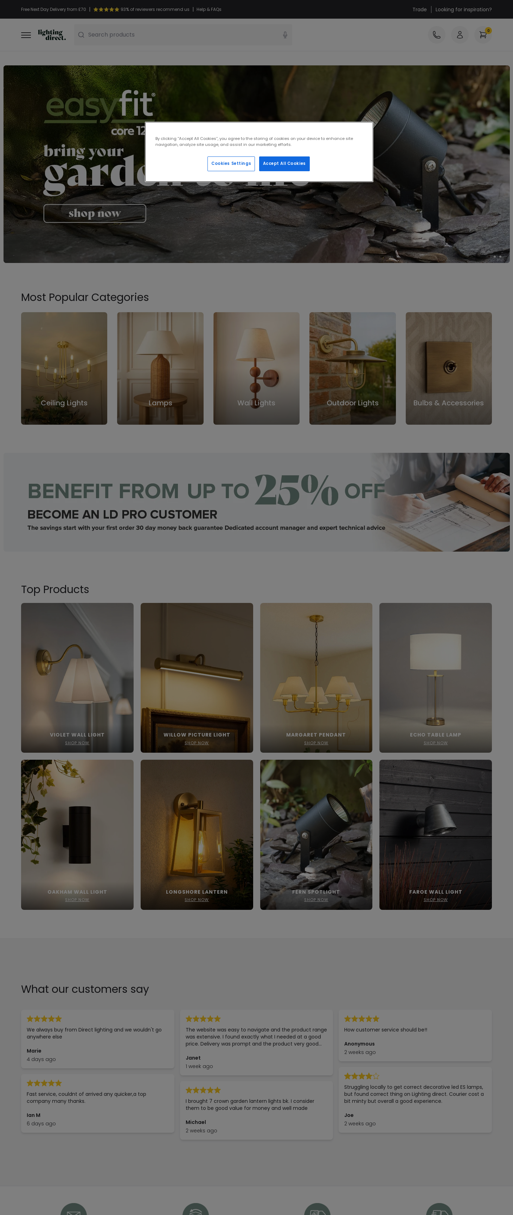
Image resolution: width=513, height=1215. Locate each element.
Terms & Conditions (165, 1061)
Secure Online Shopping (170, 1051)
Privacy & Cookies (163, 1070)
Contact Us (35, 1061)
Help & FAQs (36, 1051)
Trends (149, 1100)
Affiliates (271, 1070)
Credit (148, 1110)
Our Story (272, 1051)
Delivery (30, 1070)
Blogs (267, 1061)
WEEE (27, 1090)
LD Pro (148, 1090)
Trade (419, 9)
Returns (30, 1080)
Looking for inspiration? (464, 9)
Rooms (149, 1120)
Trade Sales (155, 1080)
